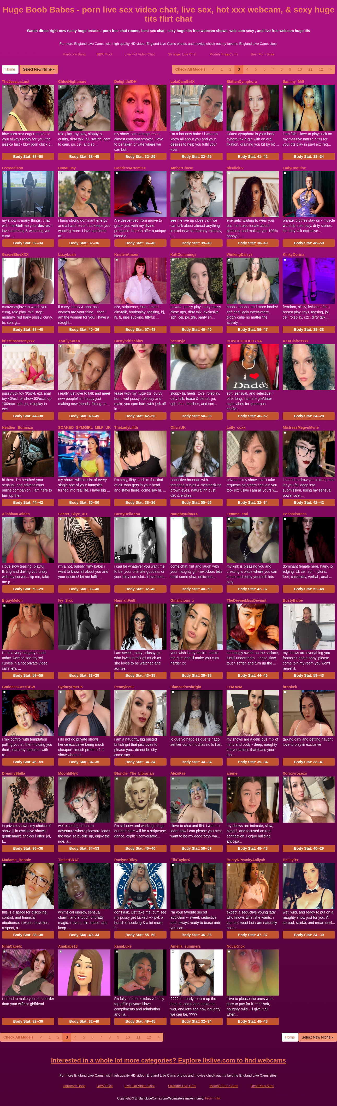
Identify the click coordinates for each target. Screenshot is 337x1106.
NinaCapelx (12, 946)
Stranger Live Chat (182, 54)
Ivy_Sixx (65, 600)
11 (310, 69)
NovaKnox (236, 946)
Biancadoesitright (185, 687)
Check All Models (190, 69)
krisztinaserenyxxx (18, 341)
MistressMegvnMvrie (301, 427)
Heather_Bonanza (17, 427)
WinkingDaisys (239, 254)
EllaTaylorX (180, 860)
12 (321, 69)
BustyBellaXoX (127, 514)
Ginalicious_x (182, 600)
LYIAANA (235, 687)
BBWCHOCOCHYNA (244, 341)
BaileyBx (290, 860)
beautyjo (178, 341)
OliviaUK (178, 427)
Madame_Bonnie (16, 860)
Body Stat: (28, 156)
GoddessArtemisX (130, 168)
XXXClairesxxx (295, 341)
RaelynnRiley (125, 860)
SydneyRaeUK (70, 687)
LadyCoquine (294, 168)
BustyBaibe (293, 600)
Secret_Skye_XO (72, 514)
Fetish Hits (212, 1098)
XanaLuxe (123, 946)
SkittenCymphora (242, 81)
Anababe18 (68, 946)
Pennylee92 (124, 687)
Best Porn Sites (262, 54)
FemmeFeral (237, 514)
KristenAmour (126, 254)
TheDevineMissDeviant (247, 600)
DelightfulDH (125, 81)
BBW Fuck (105, 54)
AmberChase (181, 168)
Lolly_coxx (236, 427)
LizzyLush (67, 254)
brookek (290, 687)
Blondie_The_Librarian (134, 773)
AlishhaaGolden (16, 514)
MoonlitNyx (68, 773)
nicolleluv (235, 168)
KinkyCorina (293, 254)
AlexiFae (178, 773)
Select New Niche (39, 69)
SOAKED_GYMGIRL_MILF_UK (84, 427)
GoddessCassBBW (18, 687)
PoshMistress (294, 514)
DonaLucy (67, 168)
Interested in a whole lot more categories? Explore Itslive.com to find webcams (168, 1060)
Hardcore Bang (74, 54)
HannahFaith (125, 600)
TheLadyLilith (126, 427)
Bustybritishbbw (128, 341)
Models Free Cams (224, 54)
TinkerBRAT (68, 860)
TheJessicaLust (15, 81)
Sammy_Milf (293, 81)
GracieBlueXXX (15, 254)
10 (300, 69)
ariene (232, 773)
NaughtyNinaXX (184, 514)
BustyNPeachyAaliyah (246, 860)
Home (10, 69)
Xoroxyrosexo (295, 773)
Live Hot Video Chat (140, 54)
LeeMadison (12, 168)
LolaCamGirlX (182, 81)
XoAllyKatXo (69, 341)
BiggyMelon (12, 600)
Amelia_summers (185, 946)
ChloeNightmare (72, 81)
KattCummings (183, 254)
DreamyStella (13, 773)
